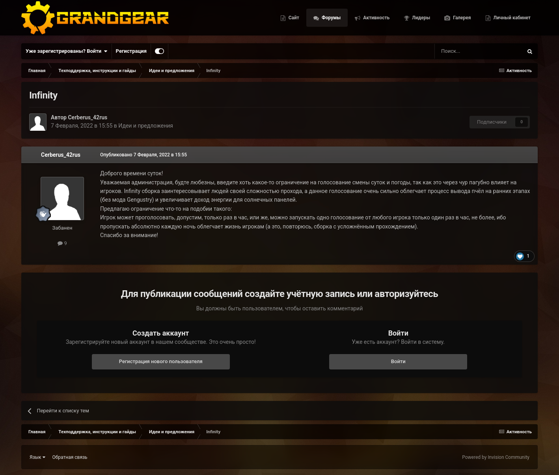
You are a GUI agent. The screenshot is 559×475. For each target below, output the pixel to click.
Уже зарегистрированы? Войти (67, 51)
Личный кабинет (511, 19)
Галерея (461, 19)
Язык (37, 457)
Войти (398, 361)
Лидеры (420, 19)
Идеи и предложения (145, 125)
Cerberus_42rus (87, 117)
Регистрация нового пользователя (161, 361)
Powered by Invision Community (495, 457)
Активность (375, 19)
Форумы (330, 19)
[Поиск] (461, 51)
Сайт (293, 19)
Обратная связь (70, 457)
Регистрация (131, 51)
